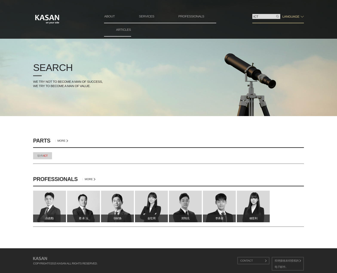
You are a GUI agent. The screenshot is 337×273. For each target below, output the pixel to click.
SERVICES (146, 16)
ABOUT (109, 16)
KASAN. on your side (47, 19)
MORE (61, 140)
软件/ (42, 155)
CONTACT (246, 260)
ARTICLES (123, 29)
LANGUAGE (290, 16)
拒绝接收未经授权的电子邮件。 (287, 263)
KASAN (40, 258)
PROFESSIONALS (191, 16)
